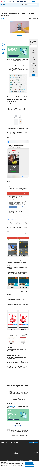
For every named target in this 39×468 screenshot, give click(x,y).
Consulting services (26, 452)
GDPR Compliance (36, 453)
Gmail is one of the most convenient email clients (15, 184)
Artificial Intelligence (16, 452)
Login (37, 1)
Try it (33, 1)
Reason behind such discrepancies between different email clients (4, 46)
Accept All (29, 466)
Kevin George (2, 18)
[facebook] (15, 426)
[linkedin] (18, 426)
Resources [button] (22, 1)
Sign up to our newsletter (33, 443)
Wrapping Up (3, 53)
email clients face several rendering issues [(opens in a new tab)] (14, 297)
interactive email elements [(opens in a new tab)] (16, 105)
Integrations (15, 1)
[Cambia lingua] (30, 1)
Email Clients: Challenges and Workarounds (4, 43)
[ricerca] (29, 1)
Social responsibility (36, 452)
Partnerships (25, 451)
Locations (35, 451)
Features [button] (10, 1)
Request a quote (2, 451)
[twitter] (20, 426)
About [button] (26, 1)
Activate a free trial (3, 452)
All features (15, 453)
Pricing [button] (18, 1)
